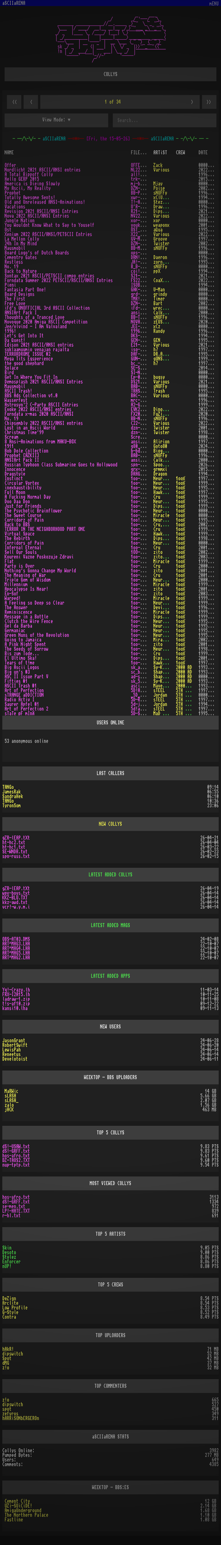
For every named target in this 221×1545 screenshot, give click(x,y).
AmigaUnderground (23, 1510)
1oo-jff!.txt (145, 506)
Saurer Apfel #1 (22, 704)
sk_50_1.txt (143, 681)
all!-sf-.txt (145, 174)
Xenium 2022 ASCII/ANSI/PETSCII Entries (48, 234)
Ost (8, 229)
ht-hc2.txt (13, 842)
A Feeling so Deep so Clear (34, 603)
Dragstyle (15, 474)
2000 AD (184, 667)
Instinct (14, 478)
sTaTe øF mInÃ (21, 713)
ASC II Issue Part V (26, 676)
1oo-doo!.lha (145, 501)
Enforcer (11, 1261)
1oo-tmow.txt (145, 575)
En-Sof (11, 593)
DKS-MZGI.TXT (145, 335)
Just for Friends (23, 506)
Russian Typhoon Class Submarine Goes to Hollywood (61, 464)
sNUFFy (160, 193)
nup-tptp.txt (16, 1165)
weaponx (161, 225)
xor (156, 220)
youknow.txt (143, 225)
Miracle (161, 515)
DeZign (9, 1298)
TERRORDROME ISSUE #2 (28, 354)
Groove (160, 239)
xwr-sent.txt (145, 197)
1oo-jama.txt (145, 639)
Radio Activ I (20, 699)
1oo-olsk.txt (145, 524)
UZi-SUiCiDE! (18, 1506)
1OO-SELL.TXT (145, 552)
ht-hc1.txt (13, 847)
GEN (156, 340)
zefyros (10, 1413)
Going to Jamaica (23, 639)
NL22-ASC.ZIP (145, 170)
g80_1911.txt (145, 446)
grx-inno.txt (145, 469)
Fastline (14, 1519)
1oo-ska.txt (143, 658)
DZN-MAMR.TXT (145, 188)
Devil (159, 607)
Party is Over (20, 566)
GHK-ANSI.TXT (145, 289)
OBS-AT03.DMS (16, 939)
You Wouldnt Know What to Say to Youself (49, 225)
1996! (10, 331)
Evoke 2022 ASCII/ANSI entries (38, 409)
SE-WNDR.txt (15, 851)
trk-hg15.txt (145, 179)
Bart (158, 303)
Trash (159, 391)
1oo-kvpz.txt (145, 557)
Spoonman (162, 464)
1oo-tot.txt (143, 662)
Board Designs (20, 294)
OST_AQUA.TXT (145, 229)
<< (14, 102)
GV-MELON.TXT (145, 239)
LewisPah (11, 1049)
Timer (159, 299)
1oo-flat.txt (145, 561)
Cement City (17, 1501)
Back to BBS (17, 524)
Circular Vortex (22, 483)
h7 (155, 349)
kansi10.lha (15, 1008)
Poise (159, 188)
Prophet (13, 193)
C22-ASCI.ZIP (145, 423)
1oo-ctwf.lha (145, 621)
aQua (158, 229)
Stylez (9, 1257)
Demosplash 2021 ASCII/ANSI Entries (44, 381)
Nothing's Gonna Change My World (40, 570)
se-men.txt (13, 1206)
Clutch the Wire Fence (29, 621)
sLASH (10, 1096)
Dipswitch (163, 211)
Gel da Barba (18, 626)
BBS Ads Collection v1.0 (31, 395)
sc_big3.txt (143, 672)
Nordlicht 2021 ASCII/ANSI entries (43, 170)
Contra (9, 1317)
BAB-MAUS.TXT (145, 386)
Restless (14, 262)
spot (7, 1409)
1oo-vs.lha (142, 534)
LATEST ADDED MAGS (110, 925)
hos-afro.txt (16, 1155)
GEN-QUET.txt (145, 340)
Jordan (160, 695)
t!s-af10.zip (16, 1003)
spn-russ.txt (145, 464)
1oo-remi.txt (145, 612)
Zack (158, 165)
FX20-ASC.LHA (145, 414)
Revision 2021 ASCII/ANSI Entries (41, 211)
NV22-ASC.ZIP (145, 216)
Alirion (161, 441)
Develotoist (15, 1059)
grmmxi (160, 469)
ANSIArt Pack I (21, 312)
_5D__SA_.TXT (145, 695)
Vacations (15, 206)
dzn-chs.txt (143, 432)
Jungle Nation (20, 220)
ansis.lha (141, 441)
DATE (203, 152)
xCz (156, 326)
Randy (159, 331)
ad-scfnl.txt (145, 676)
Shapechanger (167, 672)
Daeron (160, 257)
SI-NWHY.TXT (143, 372)
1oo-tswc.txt (145, 515)
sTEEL (159, 690)
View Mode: (53, 119)
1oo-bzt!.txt (145, 653)
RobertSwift (15, 1045)
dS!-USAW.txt (16, 1146)
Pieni (10, 285)
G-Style (10, 1312)
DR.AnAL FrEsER (169, 354)
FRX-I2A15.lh (16, 994)
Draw (158, 206)
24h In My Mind (21, 243)
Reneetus (11, 1054)
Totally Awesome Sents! (30, 197)
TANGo (8, 787)
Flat (9, 561)
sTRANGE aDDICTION (24, 695)
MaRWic (11, 1091)
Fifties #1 (16, 681)
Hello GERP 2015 (22, 179)
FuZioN (160, 414)
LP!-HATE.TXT (16, 1211)
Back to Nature (21, 271)
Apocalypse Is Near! (26, 589)
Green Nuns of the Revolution (37, 635)
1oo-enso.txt (145, 593)
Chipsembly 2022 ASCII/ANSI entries (44, 423)
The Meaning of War (25, 575)
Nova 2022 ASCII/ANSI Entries (37, 216)
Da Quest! (15, 340)
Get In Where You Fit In (31, 377)
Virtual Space (20, 534)
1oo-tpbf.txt (145, 510)
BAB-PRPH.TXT (145, 455)
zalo (9, 1105)
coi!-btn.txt (145, 271)
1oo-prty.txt (145, 566)
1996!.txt (141, 331)
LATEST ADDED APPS (110, 976)
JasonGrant (13, 1040)
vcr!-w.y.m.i (16, 907)
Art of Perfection (24, 690)
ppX (156, 271)
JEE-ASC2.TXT (145, 326)
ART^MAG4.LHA (16, 948)
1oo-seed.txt (145, 649)
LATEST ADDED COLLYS (110, 874)
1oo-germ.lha (145, 630)
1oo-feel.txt (145, 603)
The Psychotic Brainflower (33, 510)
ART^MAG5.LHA (16, 953)
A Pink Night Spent (25, 644)
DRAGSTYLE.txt (146, 474)
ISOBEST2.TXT (145, 285)
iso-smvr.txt (145, 349)
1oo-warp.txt (145, 598)
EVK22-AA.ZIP (145, 409)
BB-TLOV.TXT (143, 317)
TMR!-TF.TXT (143, 299)
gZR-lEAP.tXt (16, 838)
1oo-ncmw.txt (145, 570)
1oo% (180, 478)
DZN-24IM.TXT (145, 243)
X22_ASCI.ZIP (145, 234)
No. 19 (11, 266)
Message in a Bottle (26, 616)
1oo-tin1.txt (145, 529)
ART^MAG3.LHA (16, 944)
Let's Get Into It (24, 335)
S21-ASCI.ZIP (145, 276)
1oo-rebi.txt (145, 538)
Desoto (9, 1252)
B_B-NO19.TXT (145, 266)
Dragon (160, 474)
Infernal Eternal (23, 547)
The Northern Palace (26, 1515)
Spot (7, 1358)
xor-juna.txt (145, 220)
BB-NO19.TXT (143, 418)
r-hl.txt (11, 1215)
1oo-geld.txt (145, 626)
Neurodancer (166, 478)
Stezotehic (164, 202)
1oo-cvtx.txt (145, 483)
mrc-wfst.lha (145, 400)
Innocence (15, 469)
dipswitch (12, 1354)
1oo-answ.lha (145, 607)
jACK (9, 1109)
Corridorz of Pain (24, 520)
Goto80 (160, 446)
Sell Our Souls (21, 552)
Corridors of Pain (24, 543)
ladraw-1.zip (16, 999)
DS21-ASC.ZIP (145, 381)
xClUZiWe (162, 197)
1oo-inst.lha (145, 478)
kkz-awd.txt (15, 902)
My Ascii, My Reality (28, 188)
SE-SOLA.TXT (143, 368)
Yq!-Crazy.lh (16, 990)
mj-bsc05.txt (145, 183)
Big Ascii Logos (22, 667)
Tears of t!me (20, 662)
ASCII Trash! (18, 391)
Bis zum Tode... (22, 653)
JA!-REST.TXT (145, 262)
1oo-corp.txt (145, 543)
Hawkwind (162, 492)
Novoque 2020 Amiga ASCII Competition (46, 322)
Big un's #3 (17, 672)
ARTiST (160, 152)
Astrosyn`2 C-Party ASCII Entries (41, 405)
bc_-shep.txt (145, 363)
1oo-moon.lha (145, 492)
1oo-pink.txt (145, 644)
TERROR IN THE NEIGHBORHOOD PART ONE (45, 529)
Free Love (15, 303)
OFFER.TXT (141, 165)
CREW (180, 152)
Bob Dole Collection (26, 451)
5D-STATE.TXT (145, 713)
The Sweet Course (23, 515)
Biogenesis (164, 451)
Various (161, 170)
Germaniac (15, 630)
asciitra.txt (145, 686)
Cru (156, 497)
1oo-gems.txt (145, 580)
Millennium (16, 584)
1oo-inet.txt (145, 547)
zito (158, 552)
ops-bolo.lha (145, 252)
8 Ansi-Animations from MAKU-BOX (40, 441)
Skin (7, 1248)
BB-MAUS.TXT (143, 248)
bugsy (159, 377)
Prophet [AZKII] (22, 455)
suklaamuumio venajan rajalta (37, 349)
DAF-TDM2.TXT (145, 354)
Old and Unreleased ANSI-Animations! (45, 202)
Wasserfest (16, 400)
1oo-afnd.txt (145, 497)
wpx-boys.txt (16, 893)
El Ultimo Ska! (21, 658)
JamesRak (11, 791)
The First (15, 299)
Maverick (162, 686)
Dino (158, 409)
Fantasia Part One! (25, 289)
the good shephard (24, 363)
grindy (160, 294)
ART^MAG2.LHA (16, 957)
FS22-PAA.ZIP (145, 280)
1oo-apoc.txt (145, 589)
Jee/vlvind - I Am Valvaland (36, 326)
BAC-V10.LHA (143, 395)
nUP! (7, 1266)
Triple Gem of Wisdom (28, 580)
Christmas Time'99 (24, 432)
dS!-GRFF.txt (16, 1151)
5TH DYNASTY (188, 690)
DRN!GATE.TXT (145, 257)
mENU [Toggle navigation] (214, 4)
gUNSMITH (162, 358)
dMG (5, 1363)
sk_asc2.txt (143, 667)
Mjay (158, 183)
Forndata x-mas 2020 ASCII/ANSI (39, 414)
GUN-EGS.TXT (143, 358)
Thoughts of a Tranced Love (34, 317)
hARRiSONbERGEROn (20, 1418)
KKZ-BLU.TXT (15, 897)
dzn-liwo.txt (145, 428)
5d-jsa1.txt (143, 704)
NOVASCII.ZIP (145, 322)
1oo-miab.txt (145, 616)
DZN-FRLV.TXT (145, 303)
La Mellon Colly (22, 239)
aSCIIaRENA (13, 3)
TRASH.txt (141, 391)
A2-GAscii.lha (146, 405)
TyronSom (11, 805)
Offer (10, 165)
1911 (9, 446)
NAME (9, 152)
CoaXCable (163, 280)
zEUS (158, 322)
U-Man (159, 289)
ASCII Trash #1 (21, 686)
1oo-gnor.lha (145, 635)
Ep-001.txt (142, 377)
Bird (9, 372)
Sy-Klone (162, 667)
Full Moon (15, 492)
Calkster (162, 312)
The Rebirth (17, 538)
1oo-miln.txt (145, 584)
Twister (161, 243)
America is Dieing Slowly (32, 183)
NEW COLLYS (110, 824)
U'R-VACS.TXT (145, 206)
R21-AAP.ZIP (143, 211)
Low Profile (15, 1307)
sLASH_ (11, 1100)
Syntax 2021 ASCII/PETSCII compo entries (49, 276)
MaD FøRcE (163, 713)
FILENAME (140, 152)
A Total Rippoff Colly (29, 174)
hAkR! (8, 1349)
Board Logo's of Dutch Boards (37, 252)
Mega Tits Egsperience (29, 358)
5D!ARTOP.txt (145, 690)
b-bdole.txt (143, 451)
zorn (158, 262)
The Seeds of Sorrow (26, 649)
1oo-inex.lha (145, 487)
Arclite (10, 1303)
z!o (5, 1367)
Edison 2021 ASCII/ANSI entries (39, 345)
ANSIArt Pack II (22, 460)
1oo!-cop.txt (145, 520)
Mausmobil (15, 248)
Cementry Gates (21, 257)
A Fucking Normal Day (28, 497)
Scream (11, 437)
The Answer (16, 607)
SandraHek (12, 796)
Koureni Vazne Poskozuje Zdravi (39, 557)
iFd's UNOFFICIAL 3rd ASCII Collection (47, 308)
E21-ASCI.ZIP (145, 345)
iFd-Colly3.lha (147, 308)
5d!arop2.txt (145, 709)
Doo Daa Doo (17, 501)
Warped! (13, 598)
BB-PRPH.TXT (143, 193)
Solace (11, 368)
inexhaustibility (23, 487)
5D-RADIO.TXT (145, 699)
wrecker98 (163, 308)
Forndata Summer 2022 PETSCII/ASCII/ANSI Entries (59, 280)
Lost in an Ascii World (30, 428)
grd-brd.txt (143, 294)
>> (209, 102)
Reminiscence (18, 612)
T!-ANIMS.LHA (145, 202)
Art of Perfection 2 (26, 709)
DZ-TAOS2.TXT (16, 1160)
